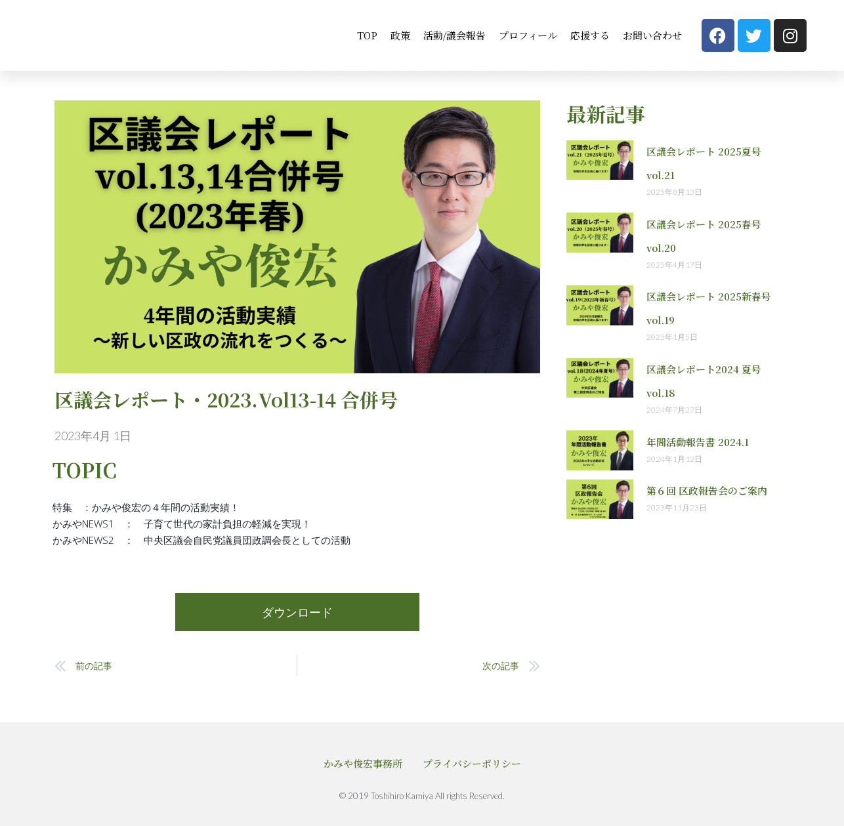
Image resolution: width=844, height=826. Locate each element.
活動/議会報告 (454, 35)
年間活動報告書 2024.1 (697, 442)
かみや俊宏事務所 (363, 763)
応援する (590, 35)
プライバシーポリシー (472, 763)
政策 (400, 35)
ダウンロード (297, 611)
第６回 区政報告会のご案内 (706, 490)
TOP (367, 35)
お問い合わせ (652, 35)
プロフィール (528, 35)
